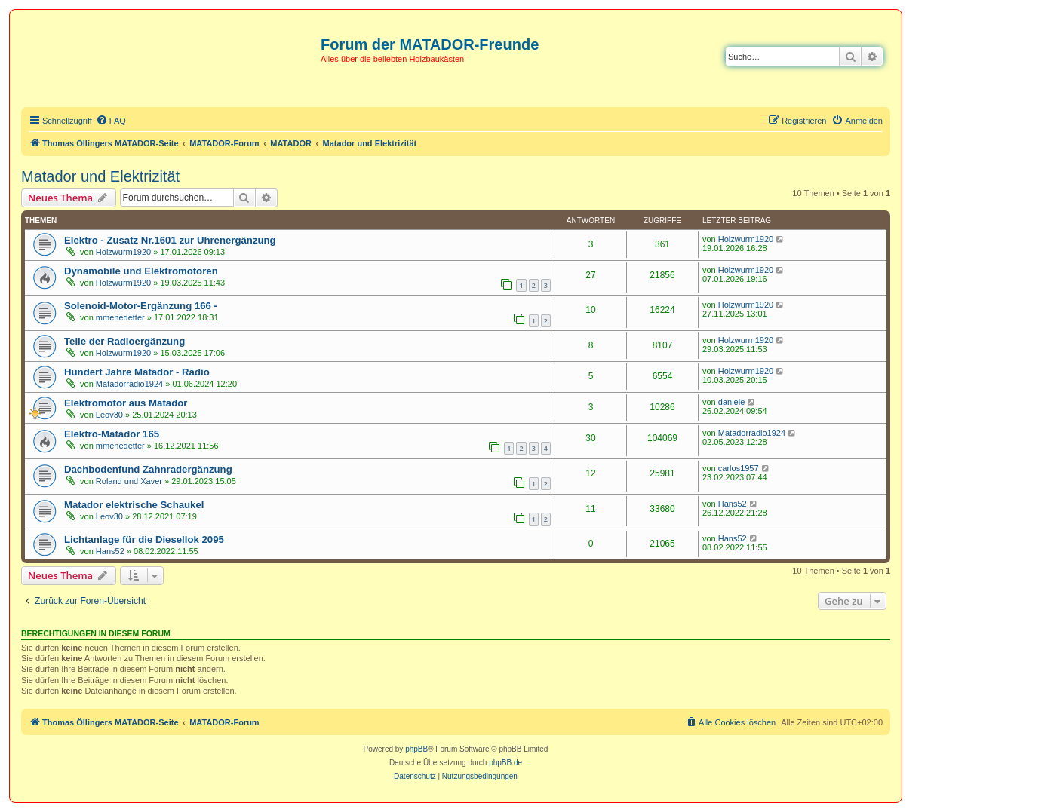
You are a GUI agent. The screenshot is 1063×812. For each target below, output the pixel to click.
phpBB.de (505, 762)
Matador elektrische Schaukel (134, 504)
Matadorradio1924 (129, 383)
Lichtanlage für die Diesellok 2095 (144, 539)
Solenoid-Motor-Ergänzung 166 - (140, 305)
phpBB (416, 749)
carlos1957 (738, 468)
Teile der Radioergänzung (124, 341)
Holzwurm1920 (123, 251)
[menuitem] (111, 121)
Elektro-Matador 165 (111, 434)
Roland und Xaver (129, 481)
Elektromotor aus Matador (125, 403)
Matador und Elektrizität (100, 176)
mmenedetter (120, 317)
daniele (731, 401)
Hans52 (732, 503)
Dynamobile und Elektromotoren (141, 271)
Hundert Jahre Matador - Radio (137, 372)
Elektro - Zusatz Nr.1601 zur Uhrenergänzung (170, 240)
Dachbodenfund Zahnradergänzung (148, 469)
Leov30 (109, 414)
